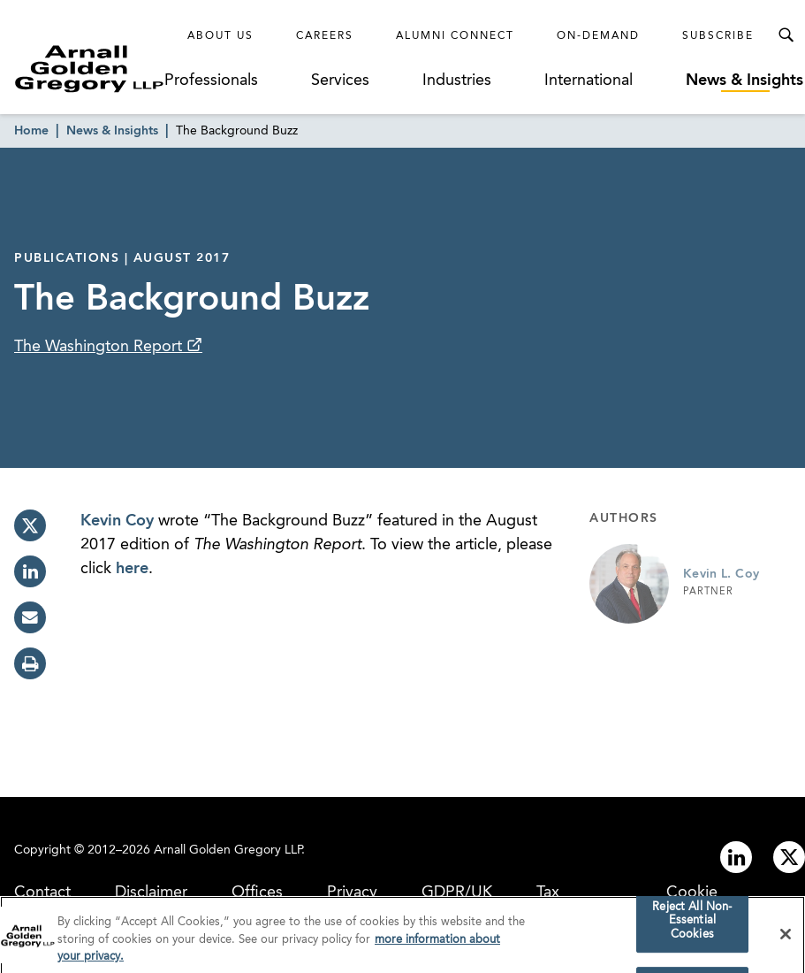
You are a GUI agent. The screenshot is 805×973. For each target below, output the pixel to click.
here (132, 569)
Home (31, 131)
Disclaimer (151, 892)
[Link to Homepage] (89, 68)
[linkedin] (30, 571)
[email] (30, 617)
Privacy (352, 892)
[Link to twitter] (789, 857)
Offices (257, 892)
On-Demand (598, 36)
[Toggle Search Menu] (785, 35)
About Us (220, 36)
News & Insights (744, 80)
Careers (324, 36)
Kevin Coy (117, 521)
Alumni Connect (455, 36)
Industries (456, 80)
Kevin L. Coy (721, 574)
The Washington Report (100, 347)
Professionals (211, 80)
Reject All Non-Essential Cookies (692, 926)
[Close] (785, 939)
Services (340, 80)
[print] (30, 663)
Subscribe (718, 36)
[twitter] (30, 525)
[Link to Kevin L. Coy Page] (629, 584)
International (588, 80)
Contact (42, 892)
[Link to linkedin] (736, 857)
